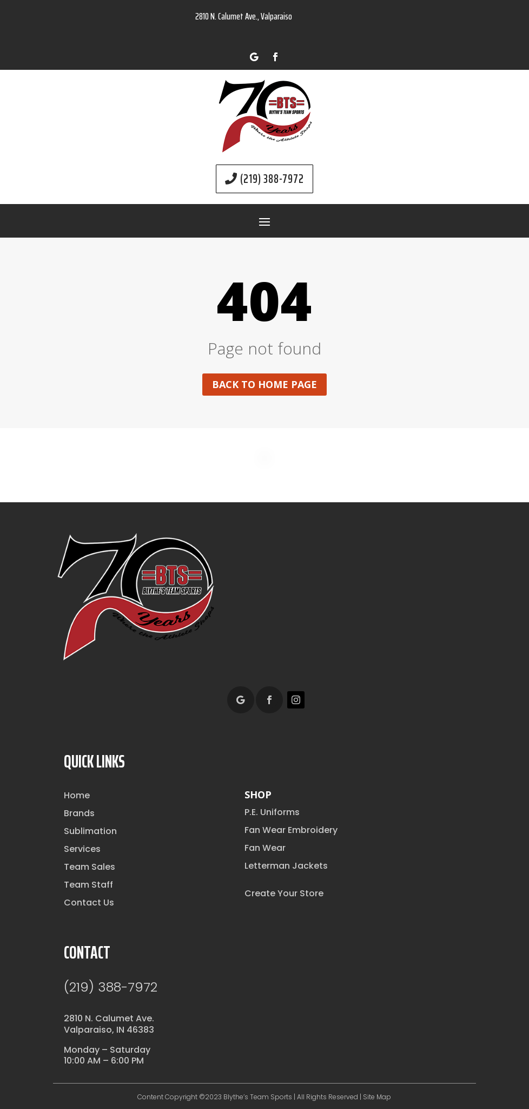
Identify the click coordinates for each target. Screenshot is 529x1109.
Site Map (377, 1096)
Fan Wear (265, 848)
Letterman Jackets (286, 865)
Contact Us (89, 902)
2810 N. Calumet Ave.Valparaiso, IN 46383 (109, 1024)
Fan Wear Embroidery (291, 830)
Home (77, 795)
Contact (87, 952)
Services (82, 849)
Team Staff (88, 884)
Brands (79, 813)
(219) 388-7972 (272, 178)
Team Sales (89, 867)
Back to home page (264, 384)
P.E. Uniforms (272, 812)
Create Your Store (283, 893)
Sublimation (90, 831)
